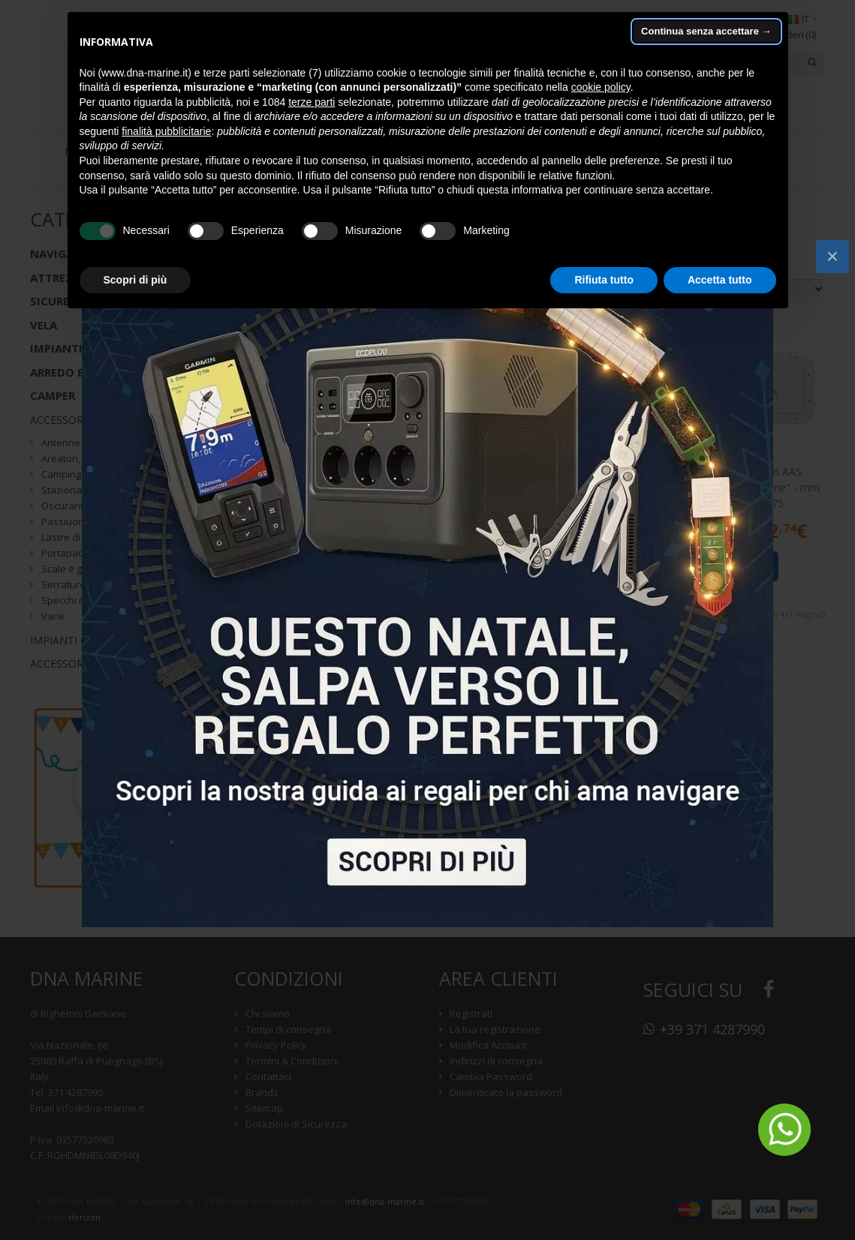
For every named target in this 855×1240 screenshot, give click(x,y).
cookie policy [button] (601, 87)
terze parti (311, 102)
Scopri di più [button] (135, 280)
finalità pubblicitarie (166, 131)
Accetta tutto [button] (720, 280)
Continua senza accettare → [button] (706, 31)
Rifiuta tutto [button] (604, 280)
